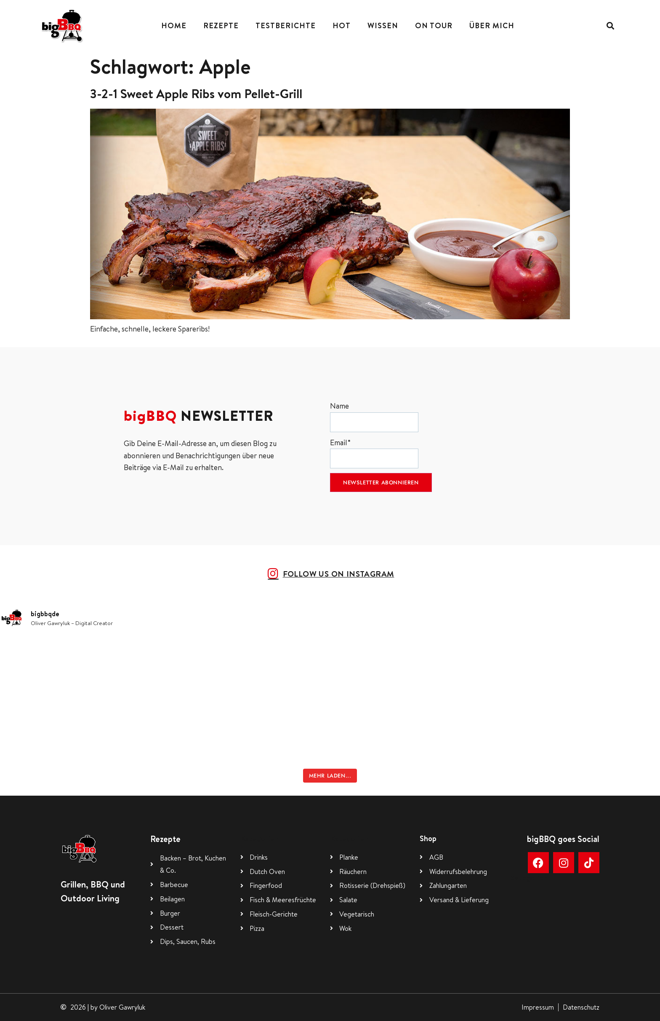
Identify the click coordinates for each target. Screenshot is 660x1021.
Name (374, 416)
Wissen (382, 25)
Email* (374, 453)
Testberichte (285, 25)
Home (173, 25)
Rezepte (221, 25)
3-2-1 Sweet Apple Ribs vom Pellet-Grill (196, 93)
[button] (610, 25)
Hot (342, 25)
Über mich (491, 25)
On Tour (433, 25)
